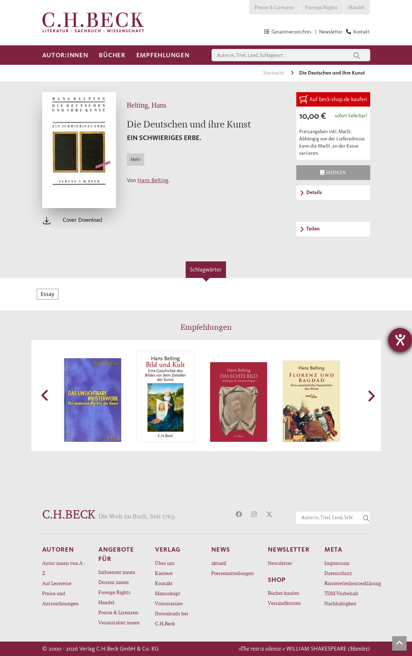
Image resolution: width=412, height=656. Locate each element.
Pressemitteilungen (232, 573)
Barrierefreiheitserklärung (347, 583)
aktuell (218, 563)
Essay (47, 294)
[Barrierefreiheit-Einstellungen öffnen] (400, 340)
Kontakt (164, 583)
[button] (45, 395)
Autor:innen (65, 55)
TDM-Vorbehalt (341, 593)
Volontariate (169, 603)
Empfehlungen (163, 55)
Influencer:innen (116, 572)
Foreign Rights (321, 7)
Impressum (336, 563)
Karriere (164, 573)
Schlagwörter (206, 269)
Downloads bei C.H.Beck (171, 618)
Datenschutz (338, 573)
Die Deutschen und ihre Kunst (332, 73)
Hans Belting (152, 180)
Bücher (112, 55)
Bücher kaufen (283, 593)
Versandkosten (284, 603)
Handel (356, 7)
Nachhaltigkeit (340, 603)
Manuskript (167, 593)
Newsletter (280, 563)
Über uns (165, 563)
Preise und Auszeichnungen (60, 598)
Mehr (135, 159)
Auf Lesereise (56, 583)
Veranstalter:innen (118, 622)
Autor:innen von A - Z (63, 568)
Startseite (274, 73)
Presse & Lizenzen (274, 7)
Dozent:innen (113, 582)
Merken (333, 172)
